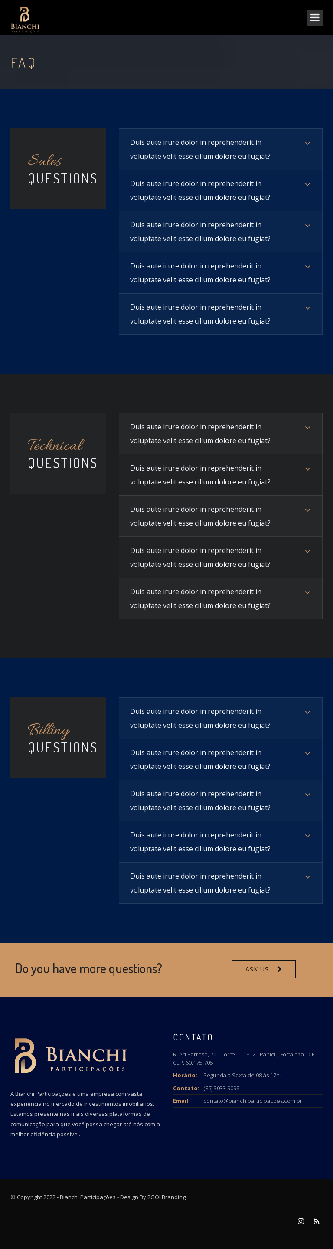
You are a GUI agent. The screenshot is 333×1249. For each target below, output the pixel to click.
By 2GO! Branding (163, 1197)
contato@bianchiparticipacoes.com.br (252, 1101)
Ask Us (257, 969)
